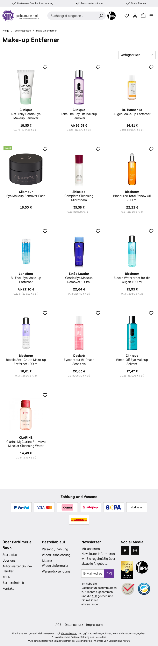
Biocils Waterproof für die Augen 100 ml (132, 278)
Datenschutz (74, 625)
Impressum (94, 625)
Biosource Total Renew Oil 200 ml (132, 196)
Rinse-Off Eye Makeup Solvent (132, 360)
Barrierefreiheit (13, 583)
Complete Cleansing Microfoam (79, 196)
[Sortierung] (137, 55)
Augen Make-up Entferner (132, 112)
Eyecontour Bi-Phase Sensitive (79, 360)
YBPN (6, 577)
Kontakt (8, 588)
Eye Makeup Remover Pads (26, 194)
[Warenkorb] (143, 16)
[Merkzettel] (127, 16)
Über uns (9, 560)
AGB (94, 596)
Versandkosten (69, 633)
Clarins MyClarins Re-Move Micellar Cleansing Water (26, 442)
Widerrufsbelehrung (56, 555)
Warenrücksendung (56, 571)
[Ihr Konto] (135, 16)
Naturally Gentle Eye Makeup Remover (26, 114)
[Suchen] (101, 16)
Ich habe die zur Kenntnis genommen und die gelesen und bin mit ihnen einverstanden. (99, 594)
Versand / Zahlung (55, 549)
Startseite (9, 555)
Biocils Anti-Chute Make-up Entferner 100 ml (26, 360)
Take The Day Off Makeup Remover (79, 114)
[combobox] (71, 16)
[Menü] (151, 16)
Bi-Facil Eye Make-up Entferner (26, 278)
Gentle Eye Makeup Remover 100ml (79, 278)
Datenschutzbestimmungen (99, 588)
